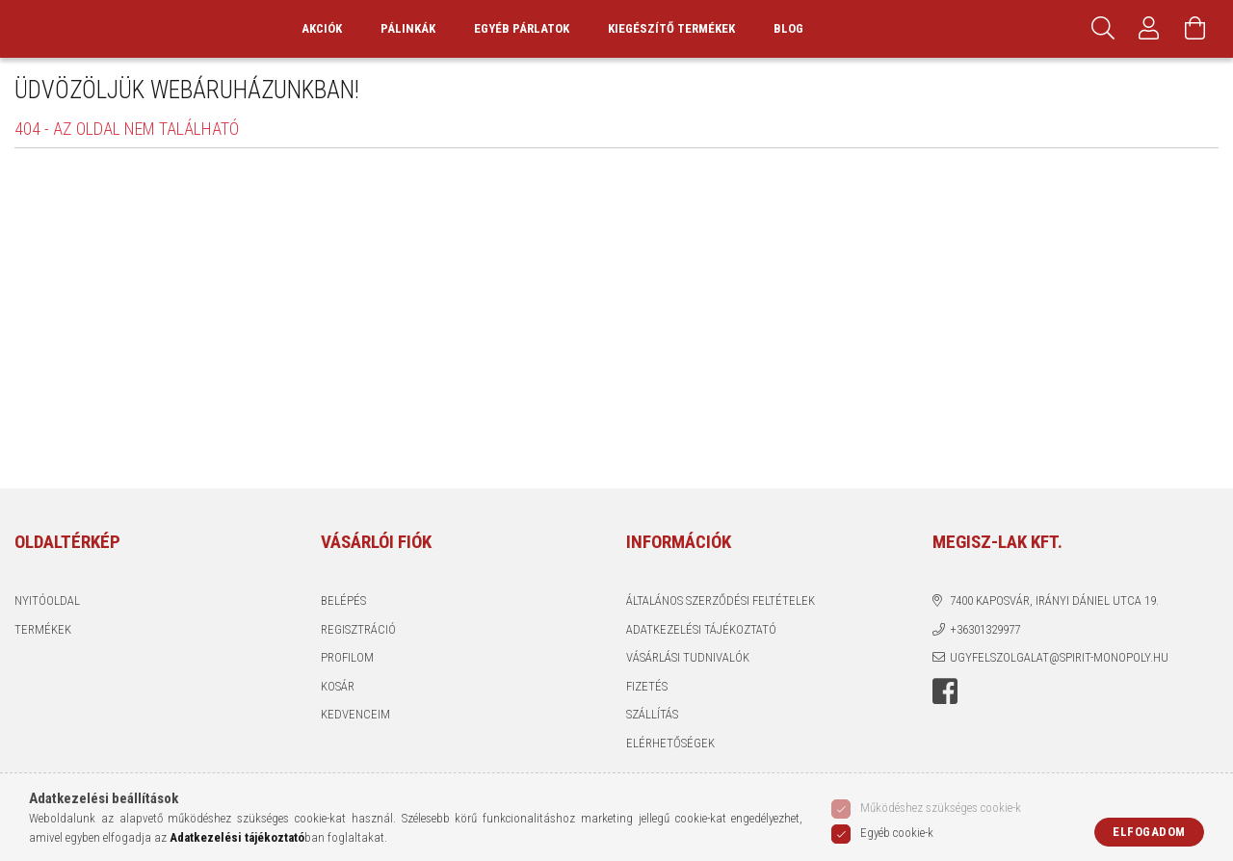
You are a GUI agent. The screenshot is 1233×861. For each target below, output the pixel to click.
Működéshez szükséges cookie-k (940, 807)
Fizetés (647, 723)
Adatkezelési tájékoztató (701, 666)
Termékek (42, 666)
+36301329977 (985, 666)
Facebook (945, 728)
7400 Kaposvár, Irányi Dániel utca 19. (1054, 638)
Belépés (343, 638)
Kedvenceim (355, 751)
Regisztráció (358, 666)
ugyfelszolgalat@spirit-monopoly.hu (1059, 695)
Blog (831, 46)
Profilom (347, 695)
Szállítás (652, 751)
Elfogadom (1149, 831)
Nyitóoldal (47, 638)
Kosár (337, 723)
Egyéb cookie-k (896, 832)
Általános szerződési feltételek (720, 638)
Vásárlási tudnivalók (687, 695)
